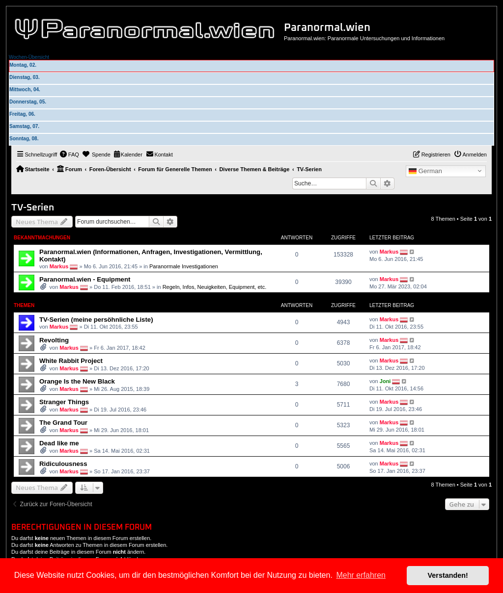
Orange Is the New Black (77, 381)
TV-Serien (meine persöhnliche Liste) (96, 319)
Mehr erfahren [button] (361, 575)
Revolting (54, 340)
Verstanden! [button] (448, 575)
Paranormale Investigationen (183, 266)
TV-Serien (32, 207)
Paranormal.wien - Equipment (84, 279)
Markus (59, 266)
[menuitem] (69, 154)
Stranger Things (64, 402)
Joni (385, 381)
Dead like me (59, 443)
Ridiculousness (63, 463)
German (425, 171)
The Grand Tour (63, 422)
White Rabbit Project (71, 360)
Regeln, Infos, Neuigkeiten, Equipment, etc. (215, 287)
